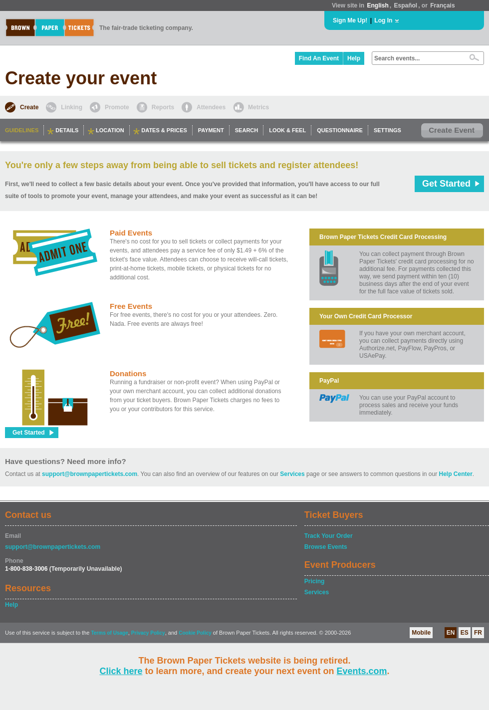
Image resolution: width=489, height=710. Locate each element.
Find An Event (319, 58)
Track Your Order (328, 535)
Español (406, 5)
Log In (383, 20)
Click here (120, 671)
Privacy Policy (148, 633)
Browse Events (325, 546)
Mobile (421, 632)
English (377, 5)
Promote (117, 107)
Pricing (314, 581)
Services (292, 474)
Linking (71, 107)
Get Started (446, 184)
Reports (163, 107)
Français (442, 5)
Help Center (456, 474)
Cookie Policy (195, 633)
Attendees (211, 107)
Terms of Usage (109, 633)
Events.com (362, 671)
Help (353, 58)
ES (465, 632)
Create (29, 107)
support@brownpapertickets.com (89, 474)
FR (478, 632)
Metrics (258, 107)
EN (451, 632)
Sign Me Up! (350, 20)
